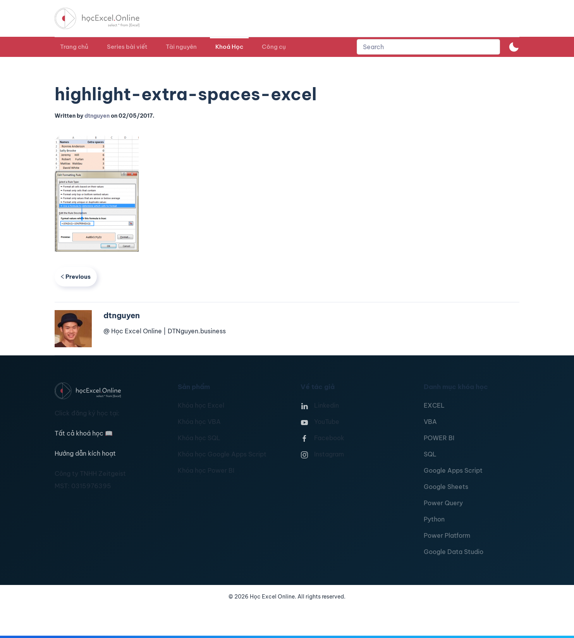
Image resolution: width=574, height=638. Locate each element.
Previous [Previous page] (76, 276)
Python (434, 519)
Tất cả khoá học (84, 433)
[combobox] (428, 47)
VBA (430, 421)
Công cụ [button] (274, 46)
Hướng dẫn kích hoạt (85, 453)
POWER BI (439, 438)
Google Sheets (446, 487)
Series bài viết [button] (127, 46)
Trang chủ (74, 46)
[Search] (428, 47)
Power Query (443, 503)
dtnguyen (97, 115)
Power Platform (447, 535)
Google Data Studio (453, 552)
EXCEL (434, 405)
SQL (430, 454)
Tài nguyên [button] (181, 46)
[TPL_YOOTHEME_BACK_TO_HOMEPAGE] (104, 18)
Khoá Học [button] (229, 46)
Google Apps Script (453, 470)
